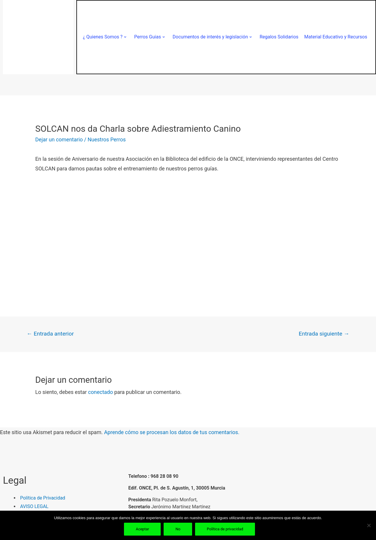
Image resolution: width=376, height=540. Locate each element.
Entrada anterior (50, 333)
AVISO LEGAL (34, 506)
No (177, 529)
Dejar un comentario (59, 139)
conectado (100, 392)
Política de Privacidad (42, 498)
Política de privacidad (225, 529)
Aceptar (142, 529)
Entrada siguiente (324, 333)
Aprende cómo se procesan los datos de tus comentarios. (171, 432)
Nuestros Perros (107, 139)
